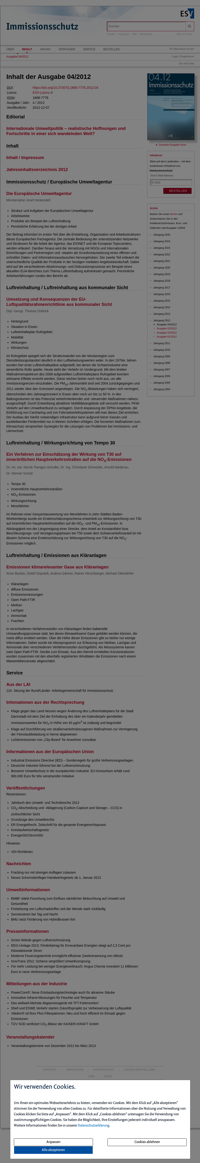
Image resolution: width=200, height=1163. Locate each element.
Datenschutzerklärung (93, 1126)
